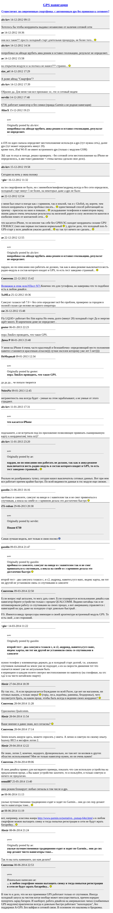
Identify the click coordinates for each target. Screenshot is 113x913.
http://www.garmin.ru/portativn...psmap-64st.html (65, 818)
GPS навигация (55, 5)
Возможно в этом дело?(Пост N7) (21, 285)
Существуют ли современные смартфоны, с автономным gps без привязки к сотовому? (55, 11)
